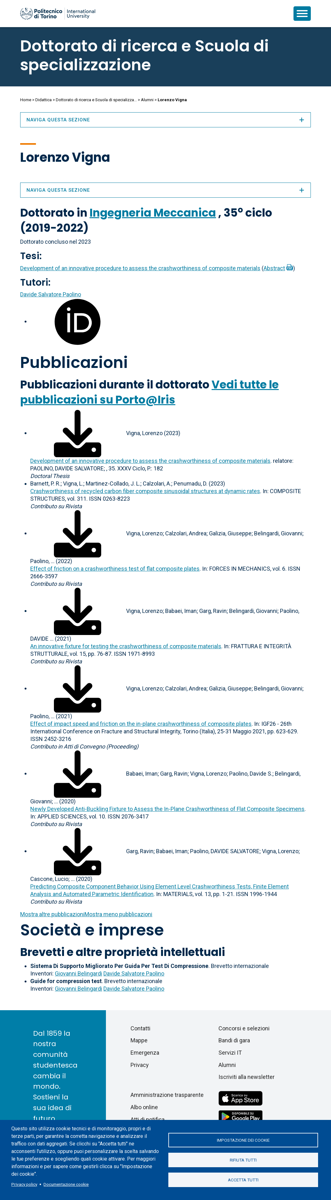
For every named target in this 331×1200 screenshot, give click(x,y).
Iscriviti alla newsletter (246, 1077)
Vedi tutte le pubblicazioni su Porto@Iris (149, 392)
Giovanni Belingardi (78, 973)
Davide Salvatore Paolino (50, 294)
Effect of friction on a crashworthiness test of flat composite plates (115, 568)
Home (25, 99)
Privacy (140, 1065)
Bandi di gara (234, 1040)
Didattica (43, 99)
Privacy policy (24, 1184)
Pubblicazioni (74, 363)
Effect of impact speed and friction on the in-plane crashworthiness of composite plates (141, 723)
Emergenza (145, 1052)
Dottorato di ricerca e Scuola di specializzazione (144, 55)
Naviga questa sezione (165, 190)
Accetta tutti (243, 1180)
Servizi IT (230, 1052)
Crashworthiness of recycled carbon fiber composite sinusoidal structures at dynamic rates (145, 491)
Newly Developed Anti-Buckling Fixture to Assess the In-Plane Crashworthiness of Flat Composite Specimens (167, 809)
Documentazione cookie (66, 1184)
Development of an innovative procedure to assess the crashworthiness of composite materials (140, 268)
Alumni (147, 99)
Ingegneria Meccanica (153, 212)
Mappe (139, 1040)
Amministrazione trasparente (167, 1095)
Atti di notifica (148, 1119)
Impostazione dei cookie (243, 1139)
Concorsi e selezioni (244, 1028)
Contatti (140, 1028)
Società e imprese (92, 930)
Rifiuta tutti (243, 1159)
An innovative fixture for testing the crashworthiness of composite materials (125, 646)
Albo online (144, 1107)
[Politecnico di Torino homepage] (57, 14)
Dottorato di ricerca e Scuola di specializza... (96, 99)
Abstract (274, 268)
